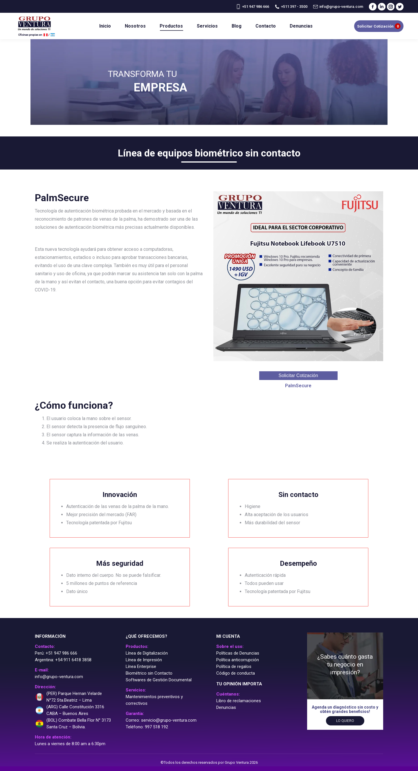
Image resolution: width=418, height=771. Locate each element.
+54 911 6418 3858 (73, 659)
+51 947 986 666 (252, 6)
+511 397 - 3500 (291, 6)
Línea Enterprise (141, 666)
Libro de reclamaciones (238, 700)
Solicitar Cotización (298, 375)
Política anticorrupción (237, 659)
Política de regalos (233, 666)
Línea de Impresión (144, 659)
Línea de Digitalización (147, 653)
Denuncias (226, 707)
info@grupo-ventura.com (338, 6)
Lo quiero (345, 721)
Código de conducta (235, 673)
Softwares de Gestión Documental (159, 679)
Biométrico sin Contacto (149, 673)
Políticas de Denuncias (237, 653)
